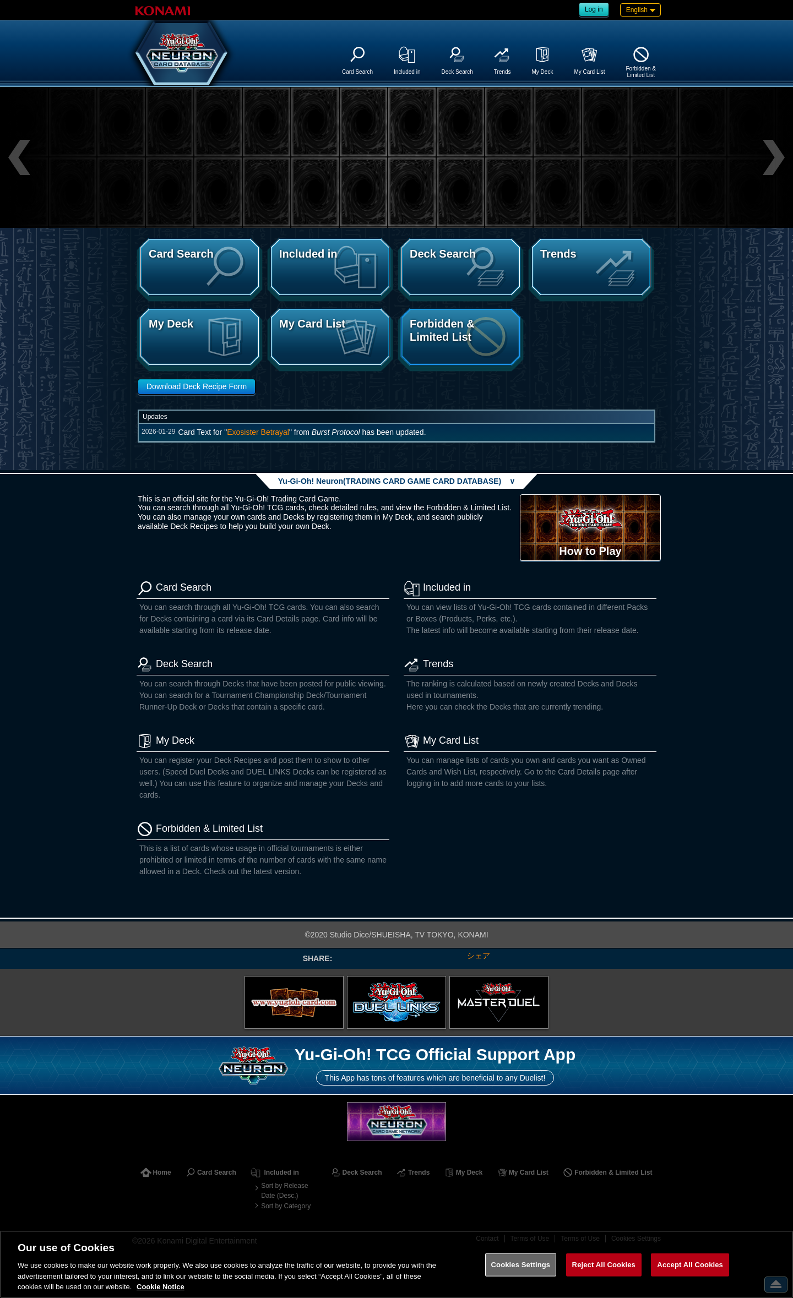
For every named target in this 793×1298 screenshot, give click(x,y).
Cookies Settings (521, 1265)
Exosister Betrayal (258, 432)
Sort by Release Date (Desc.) (284, 1190)
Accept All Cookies (690, 1265)
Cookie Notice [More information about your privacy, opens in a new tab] (160, 1287)
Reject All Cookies (604, 1265)
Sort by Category (286, 1206)
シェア (478, 955)
